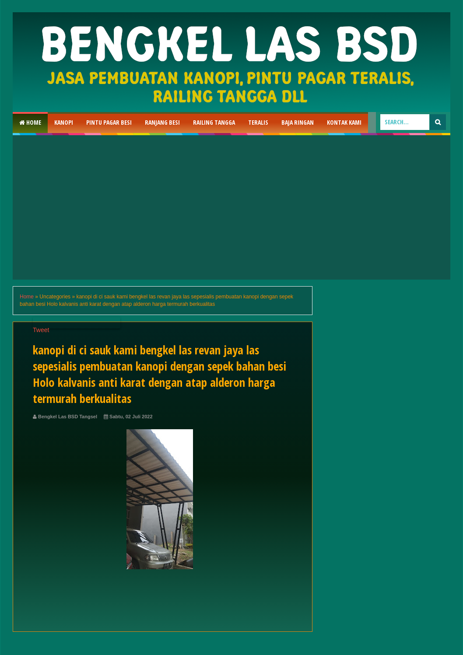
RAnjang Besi (162, 122)
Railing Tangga (214, 122)
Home (30, 122)
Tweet (41, 329)
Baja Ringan (297, 122)
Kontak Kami (344, 122)
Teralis (258, 122)
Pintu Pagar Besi (109, 122)
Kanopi (63, 122)
